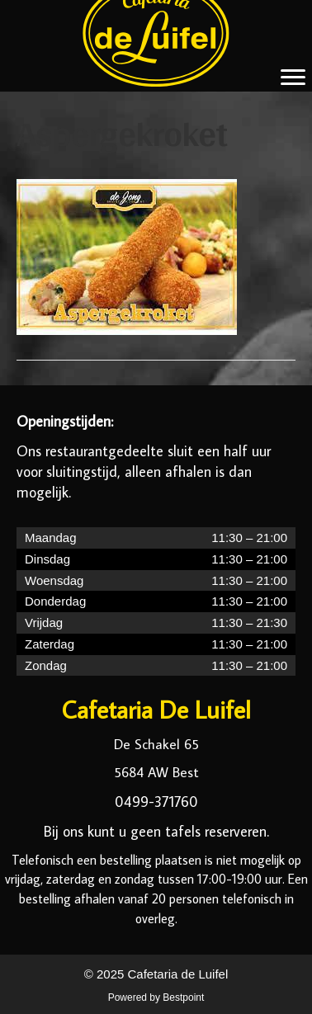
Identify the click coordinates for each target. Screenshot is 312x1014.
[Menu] (293, 78)
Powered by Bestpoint (156, 997)
